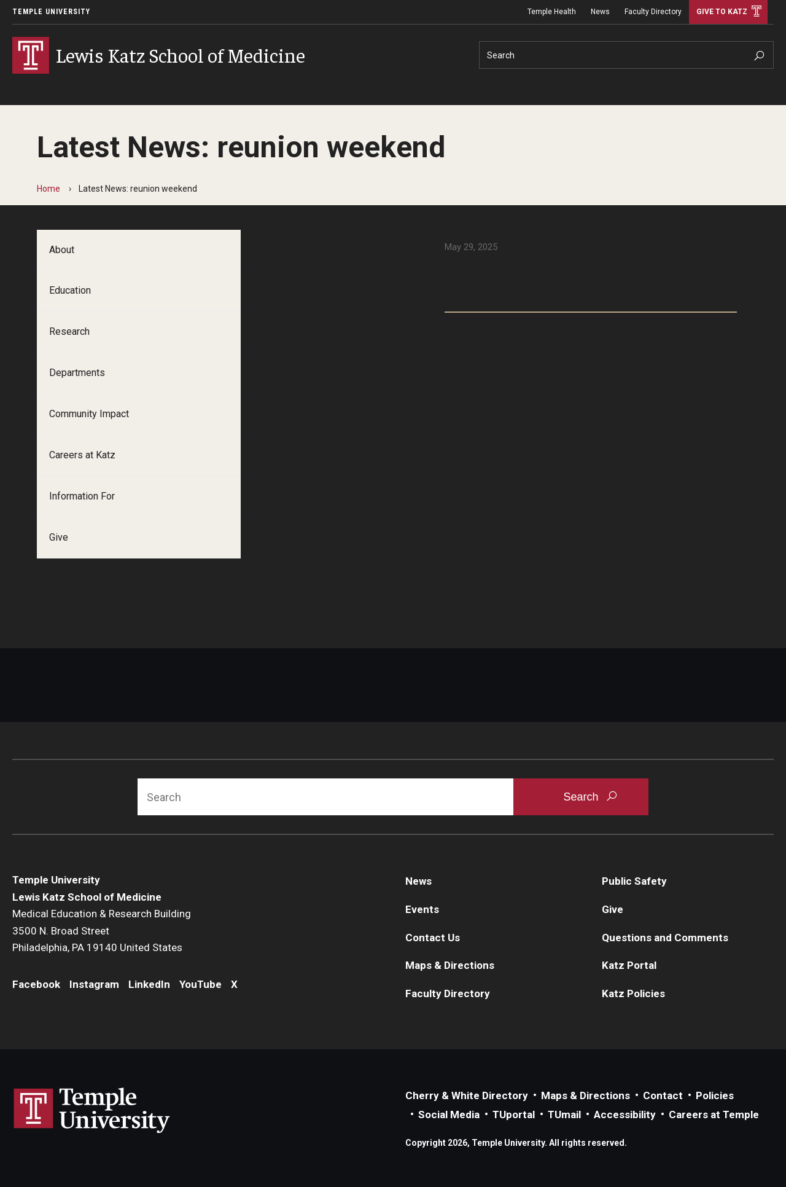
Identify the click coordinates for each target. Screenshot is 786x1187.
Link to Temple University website (92, 1110)
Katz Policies (633, 993)
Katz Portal (629, 965)
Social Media (449, 1114)
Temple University (51, 11)
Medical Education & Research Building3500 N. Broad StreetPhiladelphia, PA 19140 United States (101, 930)
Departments (77, 372)
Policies (715, 1095)
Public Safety (634, 881)
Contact (663, 1095)
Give (58, 537)
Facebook (60, 601)
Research (69, 331)
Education (70, 290)
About (61, 250)
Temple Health (551, 11)
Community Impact (89, 414)
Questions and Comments (665, 937)
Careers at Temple (714, 1114)
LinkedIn (177, 601)
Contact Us (432, 937)
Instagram (119, 601)
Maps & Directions (449, 965)
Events (422, 909)
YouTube (231, 601)
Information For (82, 496)
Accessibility (625, 1114)
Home (48, 189)
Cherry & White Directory (466, 1095)
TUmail (564, 1114)
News (600, 11)
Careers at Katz (82, 455)
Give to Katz (721, 11)
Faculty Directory (653, 11)
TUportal (513, 1114)
